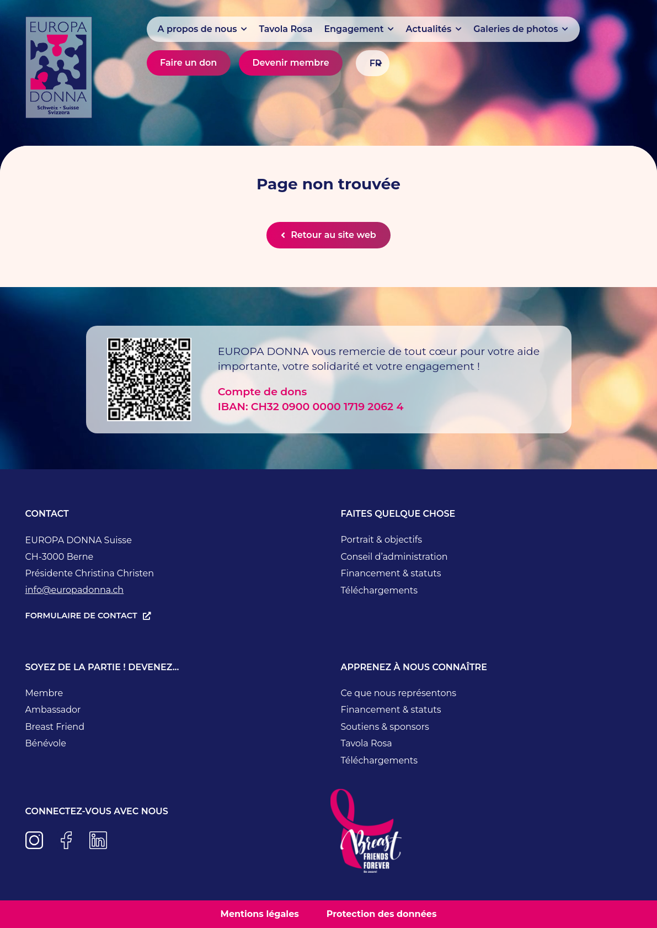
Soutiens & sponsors (385, 727)
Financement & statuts (391, 573)
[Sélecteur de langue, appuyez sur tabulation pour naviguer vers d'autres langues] (372, 63)
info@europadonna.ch (74, 590)
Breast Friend (55, 727)
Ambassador (53, 709)
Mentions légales (260, 914)
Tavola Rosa (366, 743)
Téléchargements (379, 590)
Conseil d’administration (394, 557)
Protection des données (382, 914)
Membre (44, 693)
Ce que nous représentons (399, 693)
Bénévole (45, 743)
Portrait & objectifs (381, 539)
